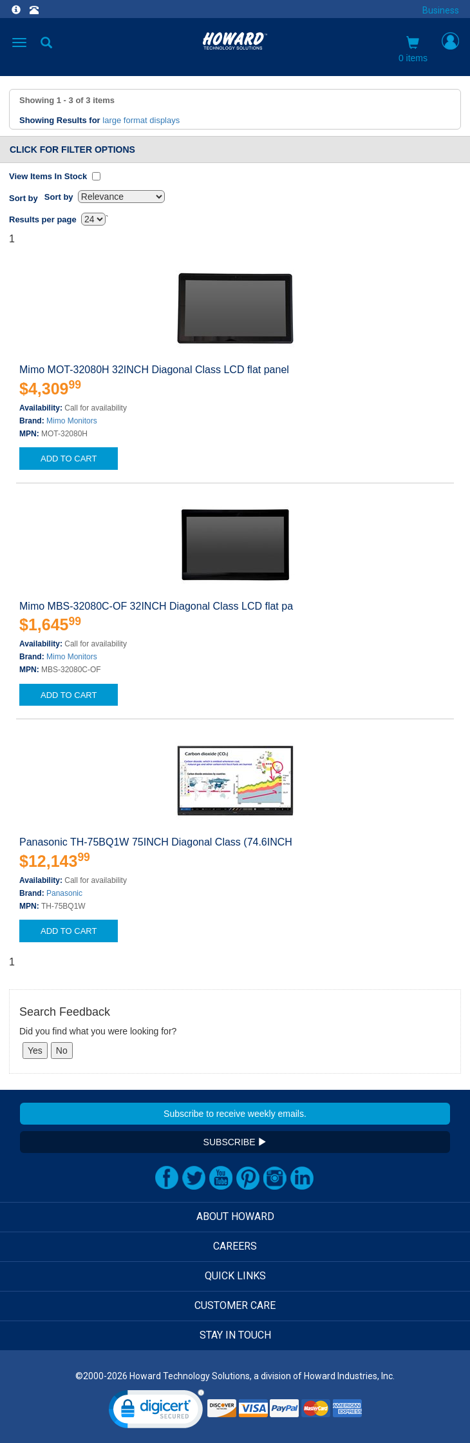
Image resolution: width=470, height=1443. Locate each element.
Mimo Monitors (71, 420)
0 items (413, 49)
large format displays (141, 120)
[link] (156, 1412)
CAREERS (235, 1246)
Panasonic (64, 893)
